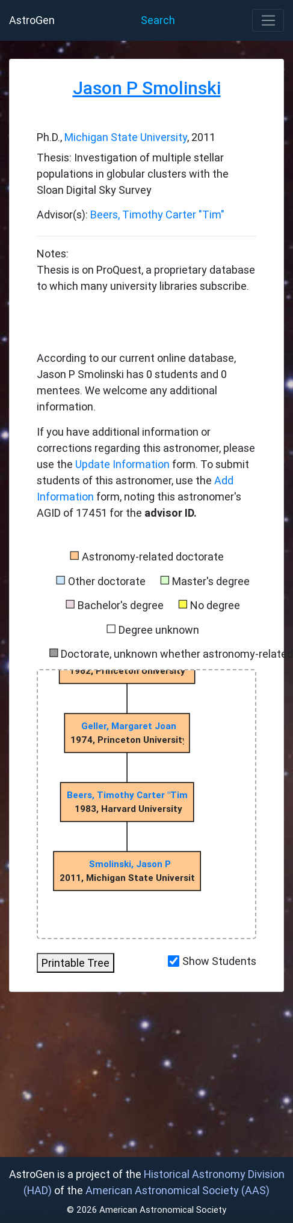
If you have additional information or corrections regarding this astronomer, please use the (146, 448)
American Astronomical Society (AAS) (177, 1190)
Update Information (123, 464)
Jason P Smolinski (147, 88)
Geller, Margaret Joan (128, 726)
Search (158, 20)
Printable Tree (75, 963)
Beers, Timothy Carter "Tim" (157, 214)
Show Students (219, 961)
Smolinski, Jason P (130, 864)
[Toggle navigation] (268, 20)
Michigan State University (125, 137)
